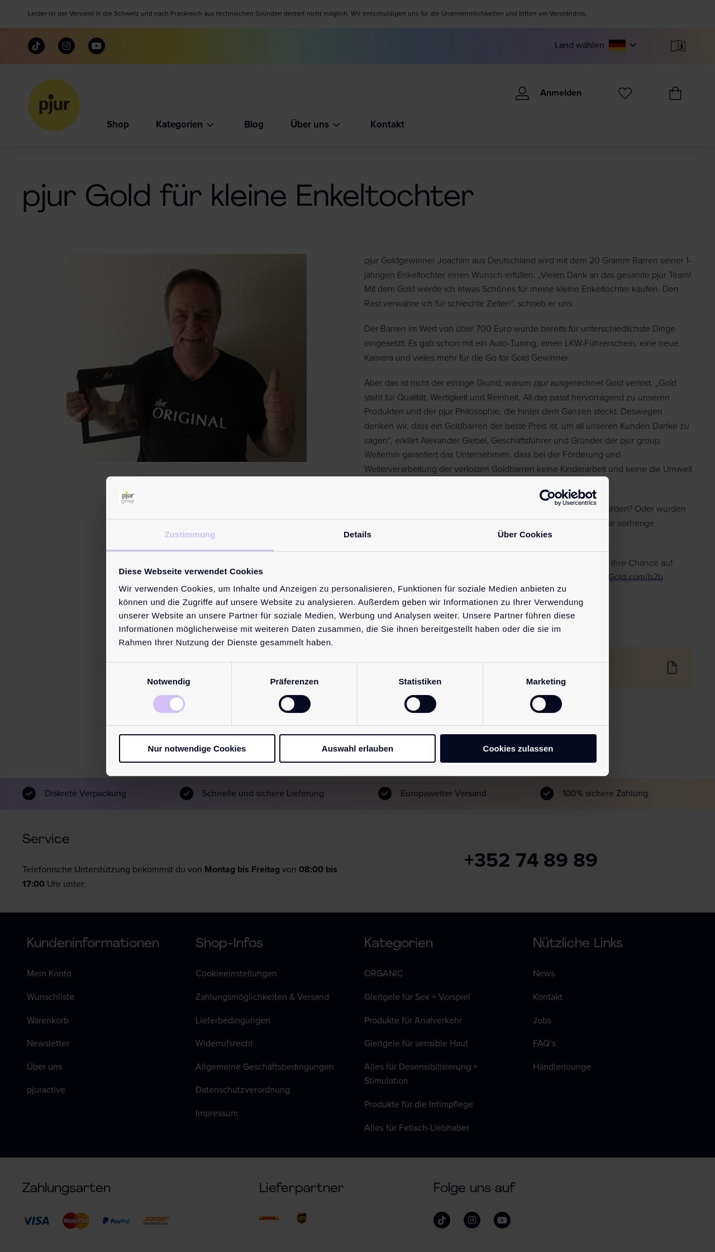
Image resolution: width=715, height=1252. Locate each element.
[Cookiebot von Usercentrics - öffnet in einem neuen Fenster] (548, 497)
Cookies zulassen (518, 748)
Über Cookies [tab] (525, 534)
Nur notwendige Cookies (197, 748)
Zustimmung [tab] (190, 534)
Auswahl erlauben (357, 748)
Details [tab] (357, 534)
